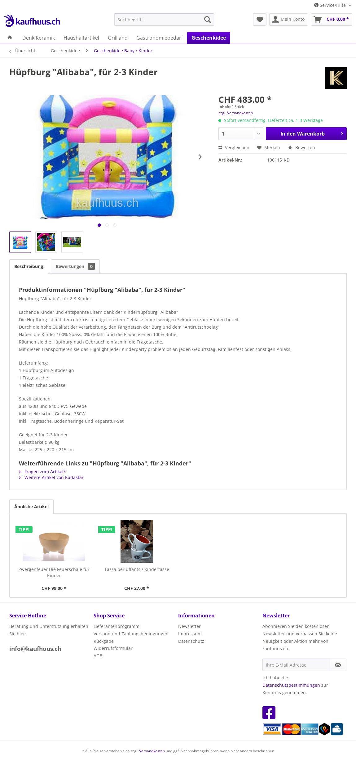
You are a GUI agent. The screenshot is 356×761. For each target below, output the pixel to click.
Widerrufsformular (113, 648)
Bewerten (301, 147)
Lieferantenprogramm (116, 626)
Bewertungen (75, 266)
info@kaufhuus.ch (35, 649)
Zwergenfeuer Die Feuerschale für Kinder (54, 572)
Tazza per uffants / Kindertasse (136, 569)
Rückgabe (104, 641)
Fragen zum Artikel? (42, 471)
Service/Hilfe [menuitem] (330, 5)
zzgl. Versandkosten (235, 112)
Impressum (190, 634)
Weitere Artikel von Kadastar (51, 477)
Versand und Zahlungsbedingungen (131, 634)
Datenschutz (191, 641)
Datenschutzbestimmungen (291, 685)
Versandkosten (152, 751)
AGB (98, 656)
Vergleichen (233, 147)
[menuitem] (164, 19)
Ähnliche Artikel (31, 506)
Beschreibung (28, 266)
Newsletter (189, 626)
